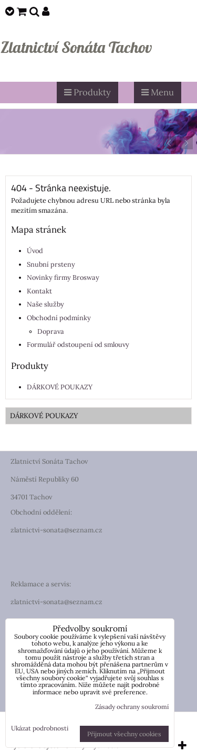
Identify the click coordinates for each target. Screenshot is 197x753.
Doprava (50, 331)
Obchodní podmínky (59, 317)
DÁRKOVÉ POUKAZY (59, 387)
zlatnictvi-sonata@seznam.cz (56, 530)
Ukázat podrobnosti (39, 728)
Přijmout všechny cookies (124, 734)
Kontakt (39, 291)
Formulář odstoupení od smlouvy (78, 344)
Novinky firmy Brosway (63, 277)
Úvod (35, 250)
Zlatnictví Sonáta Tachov (76, 47)
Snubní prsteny (51, 264)
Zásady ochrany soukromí (132, 707)
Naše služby (45, 304)
